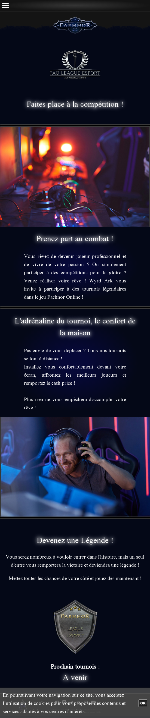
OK (143, 703)
